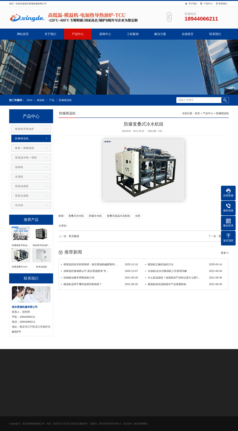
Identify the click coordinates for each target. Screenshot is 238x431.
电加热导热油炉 (24, 128)
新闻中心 (105, 34)
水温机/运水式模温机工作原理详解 (183, 271)
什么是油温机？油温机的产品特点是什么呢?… (183, 277)
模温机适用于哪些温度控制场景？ (99, 284)
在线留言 (188, 34)
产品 (51, 100)
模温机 (40, 100)
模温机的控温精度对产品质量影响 (183, 284)
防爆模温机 (64, 100)
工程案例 (133, 34)
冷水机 (19, 205)
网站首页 (23, 34)
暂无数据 (74, 236)
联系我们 (223, 3)
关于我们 (193, 3)
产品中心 (208, 3)
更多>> (225, 252)
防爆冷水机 (95, 215)
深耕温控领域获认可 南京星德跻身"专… (99, 271)
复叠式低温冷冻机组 (118, 215)
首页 (197, 113)
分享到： (64, 225)
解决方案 (160, 34)
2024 (29, 100)
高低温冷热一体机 (26, 157)
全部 (137, 215)
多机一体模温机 (24, 147)
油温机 (19, 167)
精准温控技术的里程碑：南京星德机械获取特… (99, 264)
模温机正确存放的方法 (183, 264)
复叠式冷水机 (76, 215)
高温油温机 (22, 186)
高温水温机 (22, 195)
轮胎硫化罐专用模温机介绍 (99, 277)
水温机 (19, 176)
